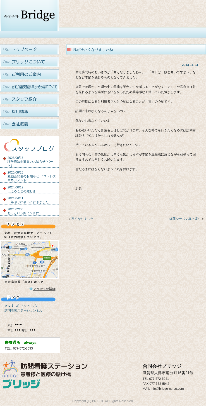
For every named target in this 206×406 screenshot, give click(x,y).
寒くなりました (82, 219)
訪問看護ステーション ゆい (24, 310)
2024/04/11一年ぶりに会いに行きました (28, 200)
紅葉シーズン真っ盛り (185, 219)
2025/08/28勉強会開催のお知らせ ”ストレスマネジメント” (31, 176)
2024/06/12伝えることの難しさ (21, 189)
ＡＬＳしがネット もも (21, 305)
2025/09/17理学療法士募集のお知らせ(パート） (30, 161)
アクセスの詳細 (44, 289)
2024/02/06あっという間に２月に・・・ (28, 211)
